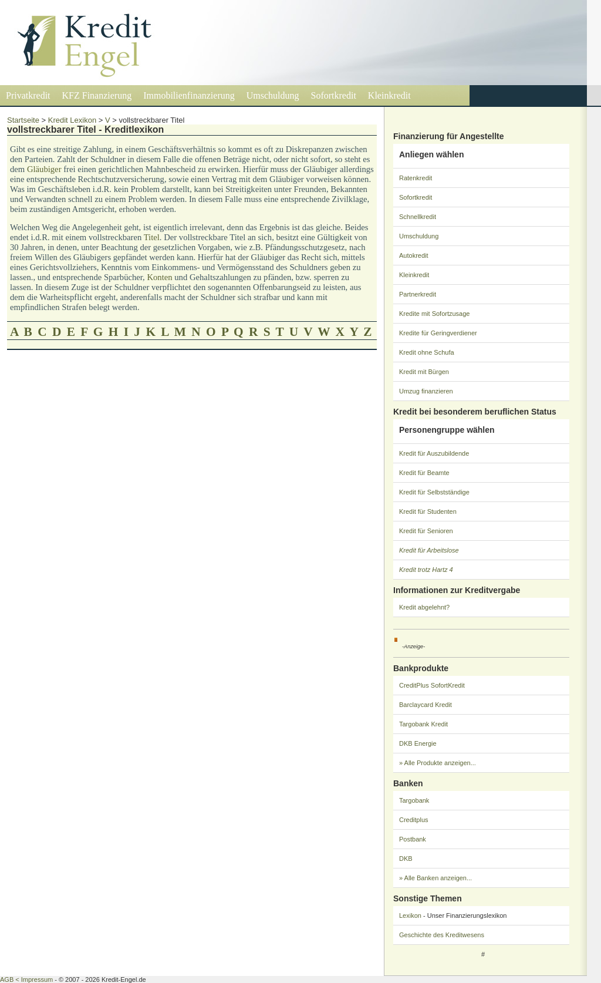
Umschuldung (273, 95)
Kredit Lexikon (72, 120)
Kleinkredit (389, 95)
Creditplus (413, 819)
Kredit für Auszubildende (434, 453)
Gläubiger (44, 169)
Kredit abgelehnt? (424, 607)
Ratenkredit (415, 177)
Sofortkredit (333, 95)
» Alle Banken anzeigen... (435, 877)
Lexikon (410, 915)
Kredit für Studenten (428, 511)
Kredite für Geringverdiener (438, 332)
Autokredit (413, 255)
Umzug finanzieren (426, 391)
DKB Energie (418, 743)
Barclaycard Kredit (425, 704)
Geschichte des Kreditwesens (441, 934)
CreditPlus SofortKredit (432, 685)
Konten (159, 277)
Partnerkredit (417, 294)
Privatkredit (28, 95)
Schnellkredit (417, 216)
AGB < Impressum (26, 979)
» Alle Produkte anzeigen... (437, 762)
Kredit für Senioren (426, 530)
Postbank (412, 839)
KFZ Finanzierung (97, 95)
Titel (152, 237)
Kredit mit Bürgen (424, 371)
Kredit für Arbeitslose (429, 550)
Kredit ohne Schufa (426, 352)
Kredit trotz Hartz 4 (426, 569)
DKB (406, 858)
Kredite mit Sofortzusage (434, 313)
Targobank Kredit (423, 724)
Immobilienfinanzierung (189, 95)
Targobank (414, 800)
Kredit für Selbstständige (434, 492)
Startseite (23, 120)
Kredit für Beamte (424, 472)
